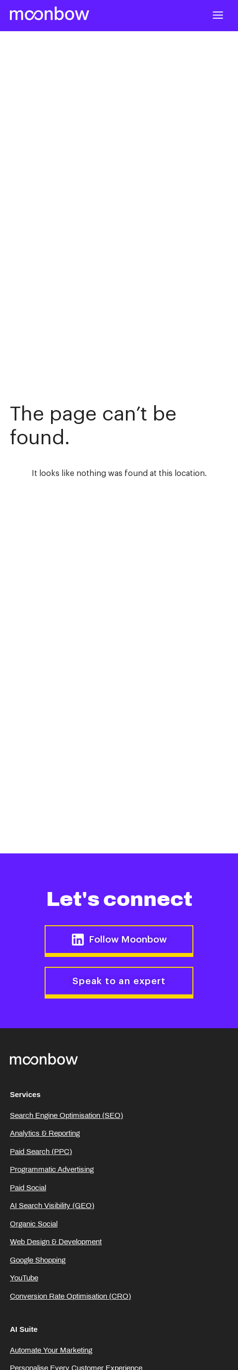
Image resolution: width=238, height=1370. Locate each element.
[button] (218, 15)
